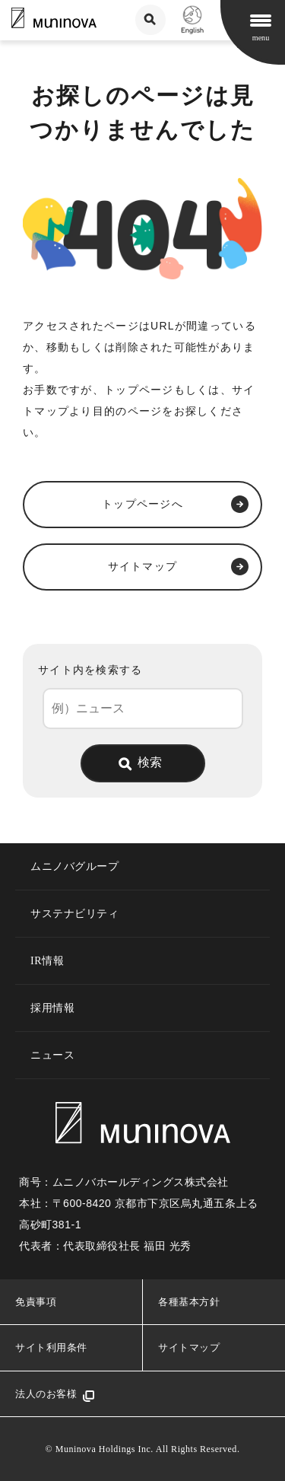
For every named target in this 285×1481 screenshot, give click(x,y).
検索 (150, 762)
